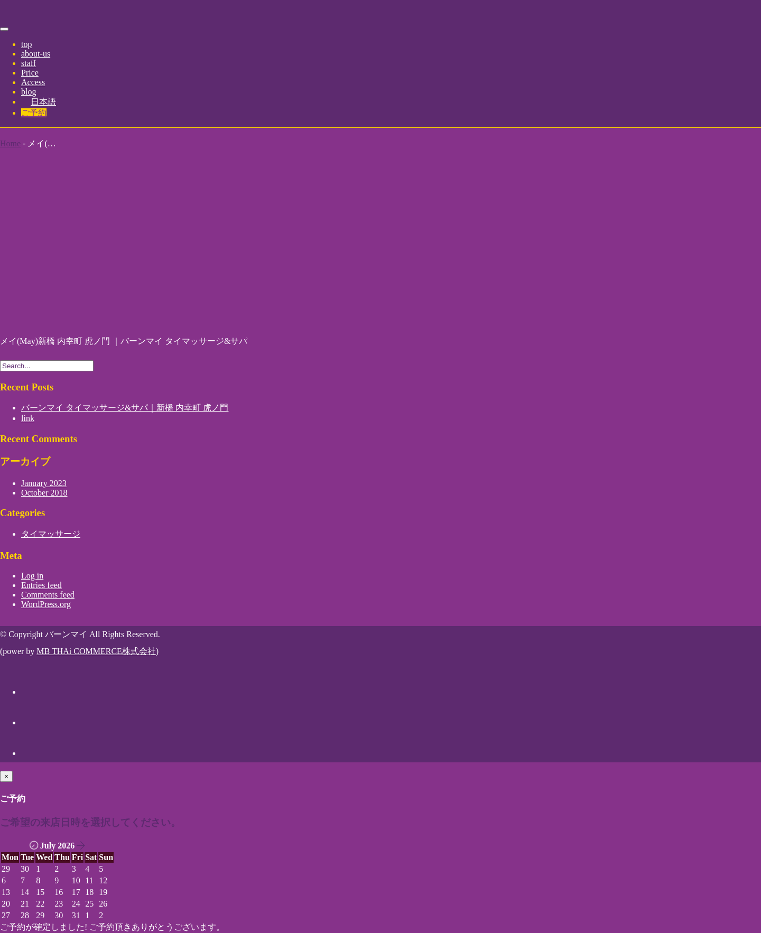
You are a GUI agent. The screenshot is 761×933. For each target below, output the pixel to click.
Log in (32, 575)
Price (30, 72)
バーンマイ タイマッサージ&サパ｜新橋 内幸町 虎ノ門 (124, 407)
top (26, 44)
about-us (35, 53)
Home (10, 143)
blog (28, 91)
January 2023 (44, 483)
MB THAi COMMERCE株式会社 (96, 651)
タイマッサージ (50, 533)
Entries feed (41, 585)
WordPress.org (46, 604)
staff (28, 63)
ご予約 (34, 112)
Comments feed (48, 594)
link (27, 418)
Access (33, 82)
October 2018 (44, 492)
